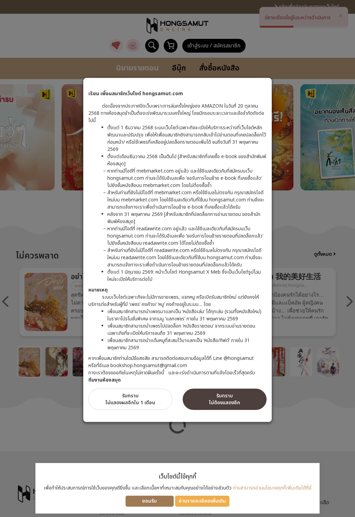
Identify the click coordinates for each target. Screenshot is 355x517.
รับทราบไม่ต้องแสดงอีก (224, 399)
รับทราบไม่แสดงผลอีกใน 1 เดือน (130, 399)
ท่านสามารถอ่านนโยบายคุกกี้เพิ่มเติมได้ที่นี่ (272, 488)
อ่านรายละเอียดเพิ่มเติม (202, 501)
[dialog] (177, 258)
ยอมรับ (149, 501)
